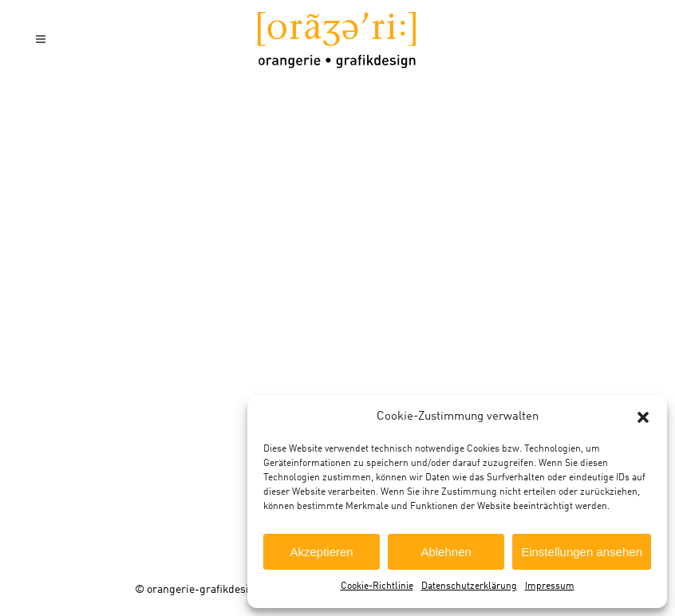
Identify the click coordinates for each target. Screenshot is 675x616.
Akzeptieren (321, 552)
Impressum (549, 586)
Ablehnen (445, 552)
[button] (643, 417)
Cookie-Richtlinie (377, 586)
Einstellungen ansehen (581, 552)
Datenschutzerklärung (469, 586)
